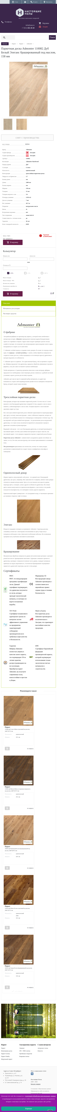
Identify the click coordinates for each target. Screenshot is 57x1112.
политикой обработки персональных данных (40, 1096)
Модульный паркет (6, 1059)
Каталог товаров (35, 1084)
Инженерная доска (6, 1051)
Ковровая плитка (24, 1056)
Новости (40, 1051)
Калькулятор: (9, 251)
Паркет (3, 1048)
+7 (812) (28, 28)
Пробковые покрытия (25, 1053)
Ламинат (21, 1048)
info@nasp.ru (30, 25)
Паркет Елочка (5, 1053)
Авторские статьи (43, 1048)
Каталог (5, 44)
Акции (45, 27)
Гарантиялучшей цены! (47, 235)
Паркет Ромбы (5, 1056)
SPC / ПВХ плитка (24, 1051)
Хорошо (28, 1109)
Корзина (45, 23)
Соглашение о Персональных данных (41, 1088)
